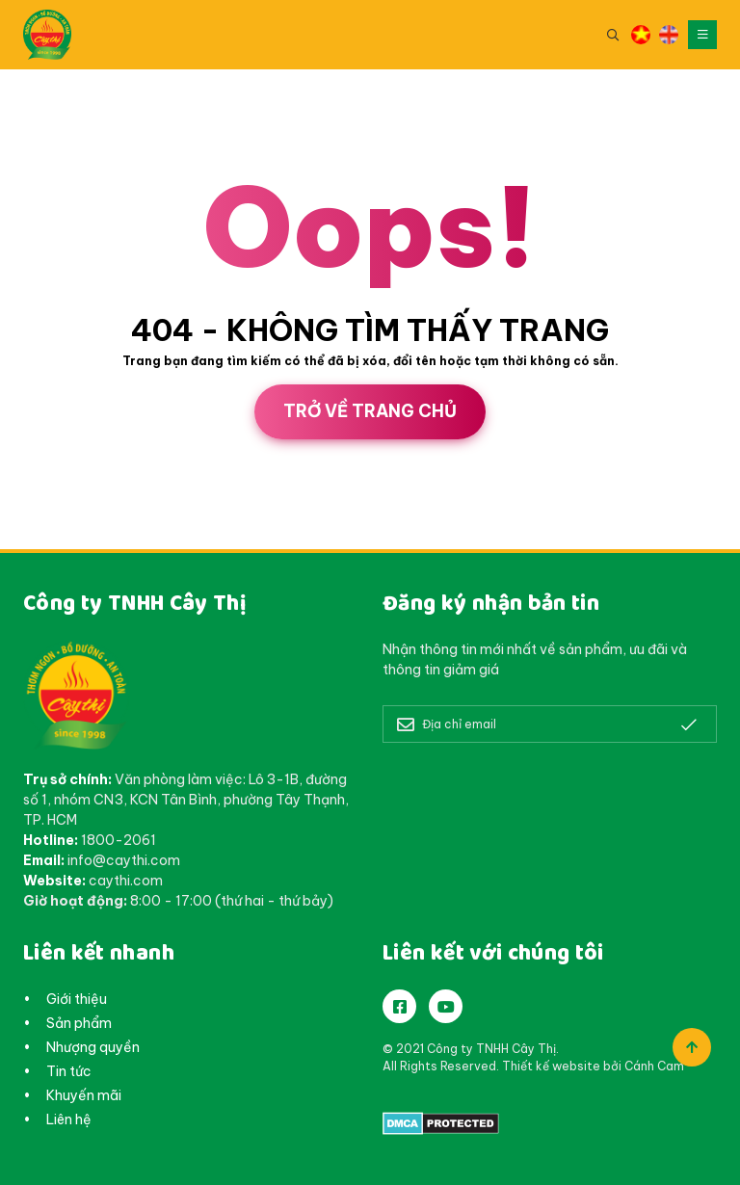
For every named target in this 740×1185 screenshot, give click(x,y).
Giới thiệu (76, 999)
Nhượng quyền (93, 1047)
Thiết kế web (42, 542)
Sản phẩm (79, 1023)
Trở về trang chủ (370, 411)
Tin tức (69, 1071)
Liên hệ (69, 1119)
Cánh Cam (144, 542)
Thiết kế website (551, 1066)
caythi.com (126, 880)
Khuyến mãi (83, 1095)
